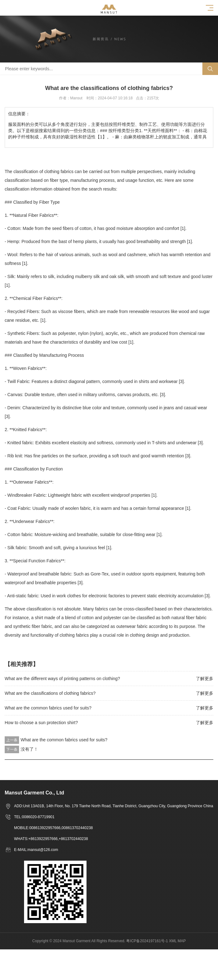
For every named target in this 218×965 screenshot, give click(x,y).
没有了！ (29, 749)
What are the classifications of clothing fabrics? (50, 693)
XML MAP (177, 941)
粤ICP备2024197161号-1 (147, 941)
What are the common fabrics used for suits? (48, 707)
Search (210, 68)
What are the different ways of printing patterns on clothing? (62, 678)
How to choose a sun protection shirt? (41, 722)
